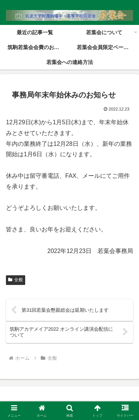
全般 (15, 279)
